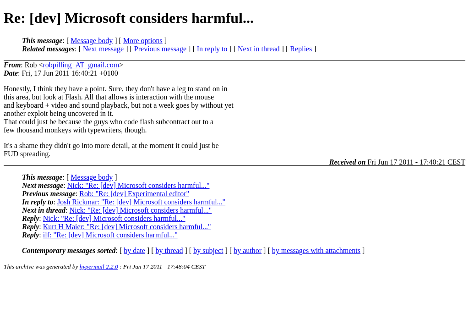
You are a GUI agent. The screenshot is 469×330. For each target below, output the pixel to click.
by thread (169, 250)
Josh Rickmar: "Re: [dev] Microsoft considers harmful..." (141, 202)
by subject (208, 250)
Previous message (160, 49)
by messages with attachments (316, 250)
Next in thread (259, 49)
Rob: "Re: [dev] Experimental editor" (134, 194)
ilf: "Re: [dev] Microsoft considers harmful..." (110, 235)
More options (143, 40)
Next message (103, 49)
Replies (301, 49)
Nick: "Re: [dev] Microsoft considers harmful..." (138, 185)
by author (248, 250)
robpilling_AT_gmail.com (81, 65)
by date (134, 250)
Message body (92, 40)
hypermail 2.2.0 (99, 266)
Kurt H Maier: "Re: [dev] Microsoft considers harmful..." (127, 227)
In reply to (212, 49)
